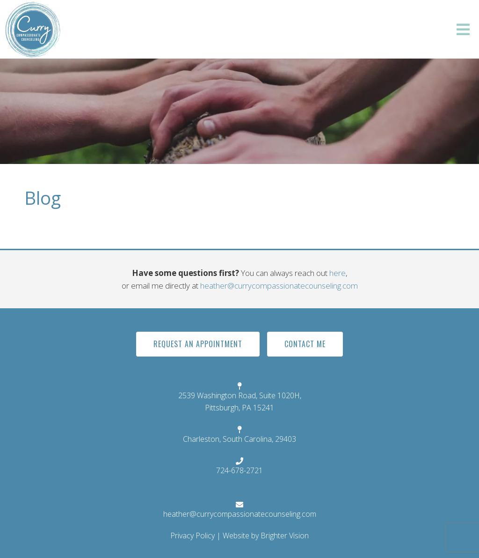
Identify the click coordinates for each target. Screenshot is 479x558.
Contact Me (305, 344)
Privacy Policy (192, 535)
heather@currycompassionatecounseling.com (279, 285)
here (337, 273)
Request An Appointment (197, 344)
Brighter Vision (285, 535)
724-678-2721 (239, 470)
